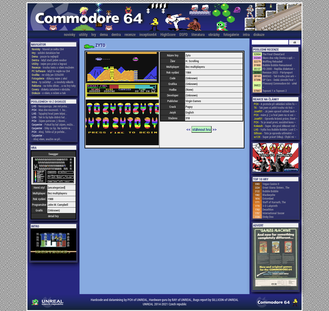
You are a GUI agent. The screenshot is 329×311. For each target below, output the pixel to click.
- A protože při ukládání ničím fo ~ (275, 104)
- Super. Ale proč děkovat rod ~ (275, 126)
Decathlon (268, 209)
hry (93, 34)
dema (104, 34)
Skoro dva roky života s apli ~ (279, 58)
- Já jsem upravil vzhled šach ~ (275, 111)
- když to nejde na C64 (51, 71)
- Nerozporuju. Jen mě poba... (50, 106)
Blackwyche (269, 195)
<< (188, 129)
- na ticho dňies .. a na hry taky (54, 85)
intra (246, 34)
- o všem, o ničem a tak (49, 93)
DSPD (183, 34)
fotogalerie (231, 34)
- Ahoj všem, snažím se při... (47, 139)
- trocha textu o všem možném (53, 67)
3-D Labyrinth (270, 206)
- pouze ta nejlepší (45, 56)
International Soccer (273, 213)
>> (214, 129)
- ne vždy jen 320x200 (48, 74)
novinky (69, 34)
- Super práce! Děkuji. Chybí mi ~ (275, 137)
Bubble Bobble (270, 191)
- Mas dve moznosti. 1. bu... (49, 110)
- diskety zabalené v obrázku (51, 89)
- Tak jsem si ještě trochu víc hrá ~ (274, 107)
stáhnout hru (201, 129)
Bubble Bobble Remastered (277, 65)
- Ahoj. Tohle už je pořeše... (49, 132)
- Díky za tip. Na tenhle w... (52, 128)
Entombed (268, 198)
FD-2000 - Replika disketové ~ (279, 69)
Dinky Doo (268, 217)
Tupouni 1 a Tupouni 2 (275, 90)
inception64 (148, 34)
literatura (197, 34)
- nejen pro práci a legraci (49, 64)
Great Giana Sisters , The (276, 187)
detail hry (53, 216)
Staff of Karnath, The (274, 202)
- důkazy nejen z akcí (49, 78)
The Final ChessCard (273, 54)
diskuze (258, 34)
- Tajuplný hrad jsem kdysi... (49, 113)
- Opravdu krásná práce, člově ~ (275, 118)
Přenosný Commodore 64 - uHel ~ (280, 85)
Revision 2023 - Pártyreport (278, 72)
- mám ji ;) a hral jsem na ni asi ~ (275, 115)
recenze (130, 34)
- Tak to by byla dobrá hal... (49, 117)
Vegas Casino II (271, 184)
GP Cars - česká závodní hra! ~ (279, 80)
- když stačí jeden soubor (49, 60)
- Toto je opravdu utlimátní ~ (274, 133)
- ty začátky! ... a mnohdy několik (52, 82)
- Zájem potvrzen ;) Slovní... (49, 121)
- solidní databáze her (46, 53)
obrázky (214, 34)
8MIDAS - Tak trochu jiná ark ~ (279, 76)
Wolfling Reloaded (272, 61)
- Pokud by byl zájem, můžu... (53, 124)
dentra (116, 34)
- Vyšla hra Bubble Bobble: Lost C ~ (276, 129)
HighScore (167, 34)
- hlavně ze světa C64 (48, 49)
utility (83, 34)
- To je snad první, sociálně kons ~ (275, 122)
